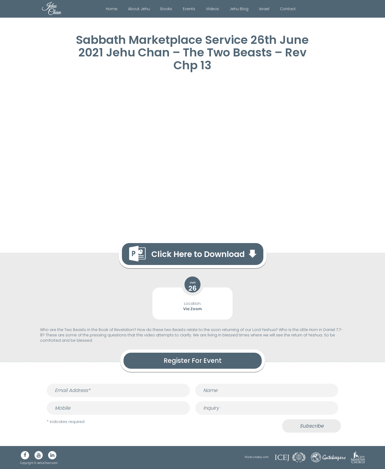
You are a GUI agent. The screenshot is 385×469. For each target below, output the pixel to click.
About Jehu (139, 8)
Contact (288, 8)
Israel (264, 8)
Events (189, 8)
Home (111, 8)
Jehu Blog (239, 8)
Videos (212, 8)
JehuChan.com (47, 463)
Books (166, 8)
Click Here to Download (198, 254)
